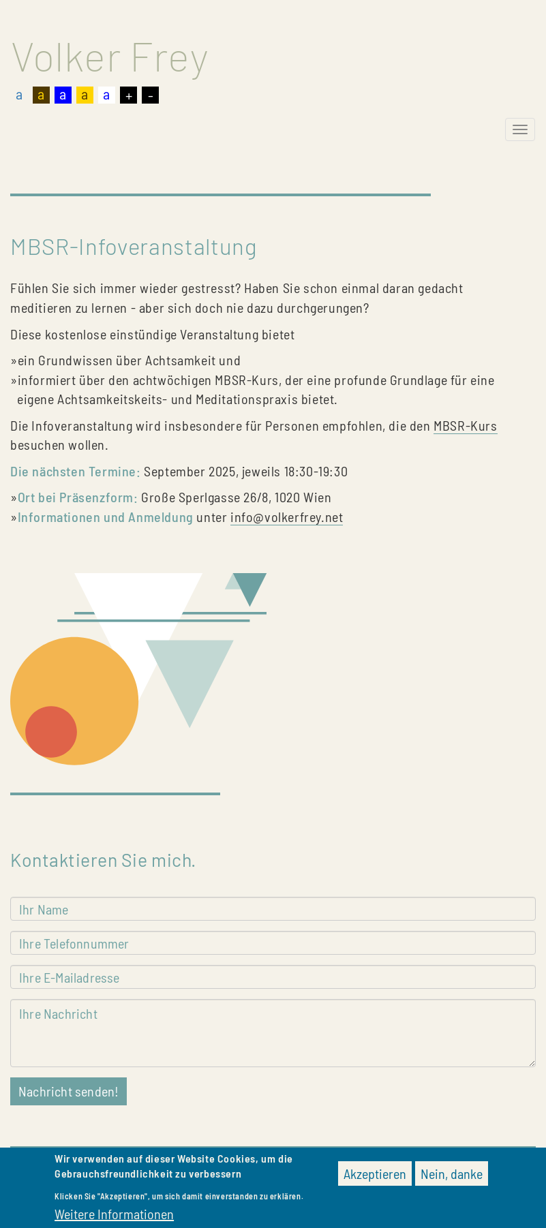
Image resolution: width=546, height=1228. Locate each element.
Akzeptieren (375, 1177)
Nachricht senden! (68, 1091)
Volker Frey (110, 55)
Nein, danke (452, 1177)
